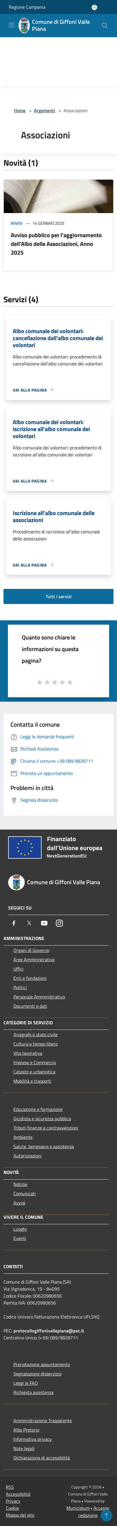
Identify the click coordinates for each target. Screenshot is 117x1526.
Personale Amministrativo (39, 996)
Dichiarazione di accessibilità (41, 1457)
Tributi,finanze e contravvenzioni (45, 1127)
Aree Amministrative (34, 959)
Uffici (18, 968)
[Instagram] (59, 923)
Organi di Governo (31, 950)
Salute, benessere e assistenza (43, 1146)
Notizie (20, 1184)
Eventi (19, 1238)
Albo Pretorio (26, 1429)
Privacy (13, 1501)
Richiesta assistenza (33, 1392)
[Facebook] (14, 923)
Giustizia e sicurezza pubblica (42, 1118)
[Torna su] (106, 1515)
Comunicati (24, 1193)
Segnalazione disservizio (37, 1373)
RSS (10, 1487)
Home (20, 110)
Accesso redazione (93, 1511)
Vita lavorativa (27, 1053)
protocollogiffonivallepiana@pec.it (48, 1330)
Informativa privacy (32, 1439)
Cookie (12, 1507)
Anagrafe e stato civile (35, 1034)
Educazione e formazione (38, 1109)
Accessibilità (18, 1494)
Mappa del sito (20, 1514)
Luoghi (20, 1228)
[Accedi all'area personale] (94, 7)
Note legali (24, 1448)
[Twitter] (29, 923)
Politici (20, 987)
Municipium (78, 1507)
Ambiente (23, 1137)
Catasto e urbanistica (34, 1071)
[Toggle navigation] (11, 25)
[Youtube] (44, 923)
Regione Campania (27, 6)
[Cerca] (104, 25)
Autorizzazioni (27, 1155)
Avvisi (16, 223)
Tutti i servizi (59, 596)
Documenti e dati (30, 1006)
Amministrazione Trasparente (42, 1420)
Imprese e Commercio (34, 1062)
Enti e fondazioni (30, 978)
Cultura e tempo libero (35, 1043)
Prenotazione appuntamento (41, 1364)
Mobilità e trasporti (32, 1081)
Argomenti (44, 110)
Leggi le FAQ (25, 1383)
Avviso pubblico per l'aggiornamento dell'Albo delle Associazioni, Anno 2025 (56, 243)
